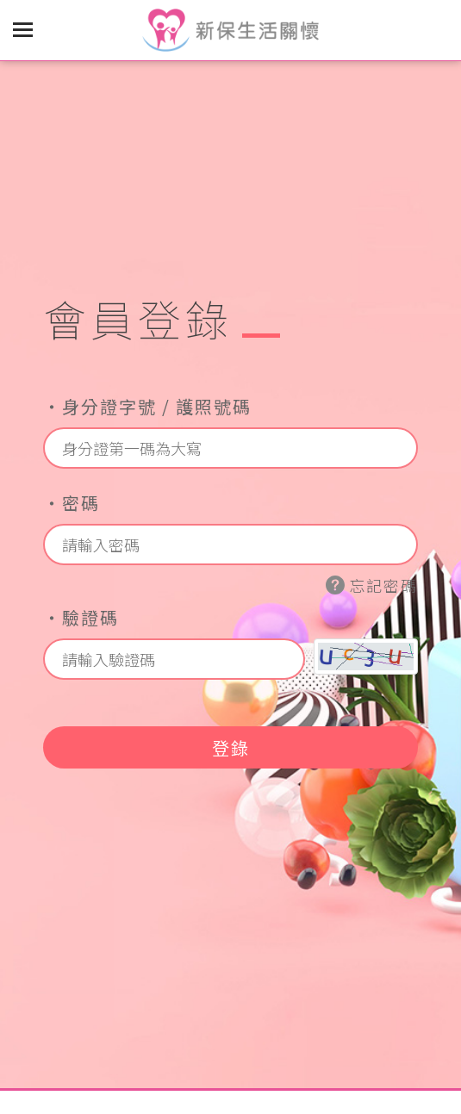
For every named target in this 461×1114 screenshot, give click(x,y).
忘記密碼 (372, 585)
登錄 (231, 747)
